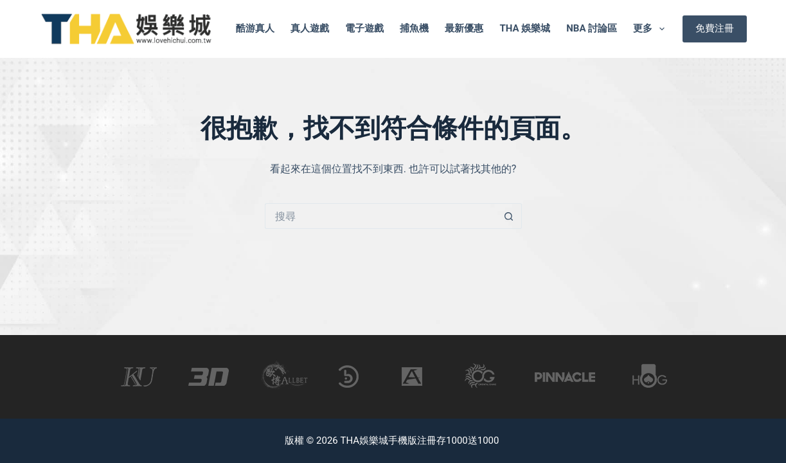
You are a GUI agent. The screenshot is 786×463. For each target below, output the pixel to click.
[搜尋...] (380, 216)
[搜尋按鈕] (509, 216)
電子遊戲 (364, 28)
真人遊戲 (309, 28)
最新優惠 (464, 28)
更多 (651, 29)
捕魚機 (414, 28)
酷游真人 (255, 28)
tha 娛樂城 (524, 28)
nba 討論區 (591, 28)
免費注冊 (714, 28)
